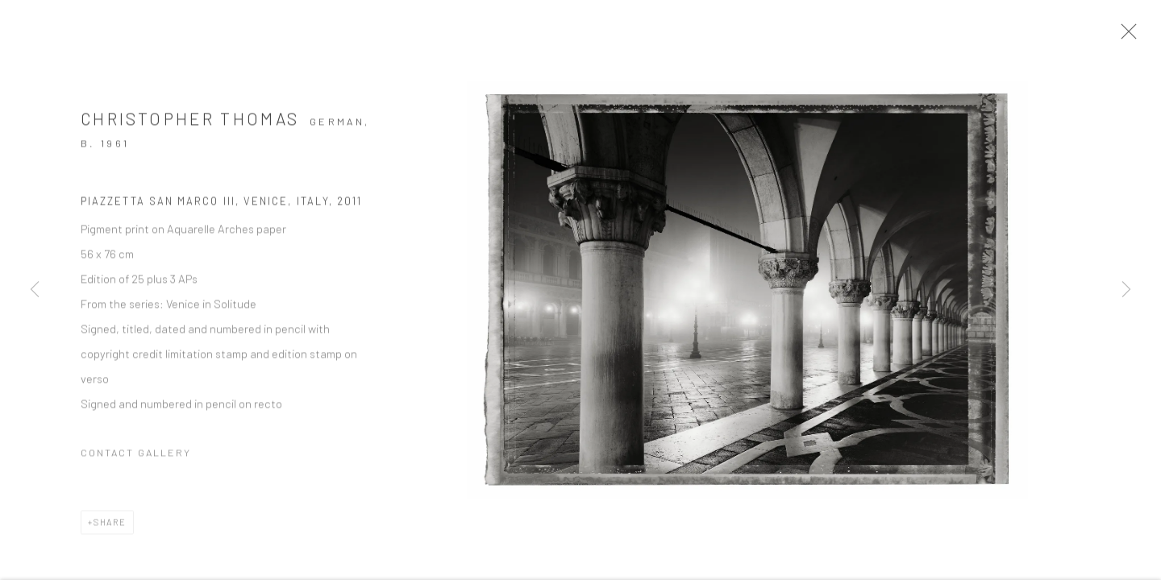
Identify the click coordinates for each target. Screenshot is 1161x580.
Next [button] (1126, 290)
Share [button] (110, 528)
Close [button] (1136, 36)
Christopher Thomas (190, 124)
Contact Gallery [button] (136, 458)
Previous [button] (34, 290)
